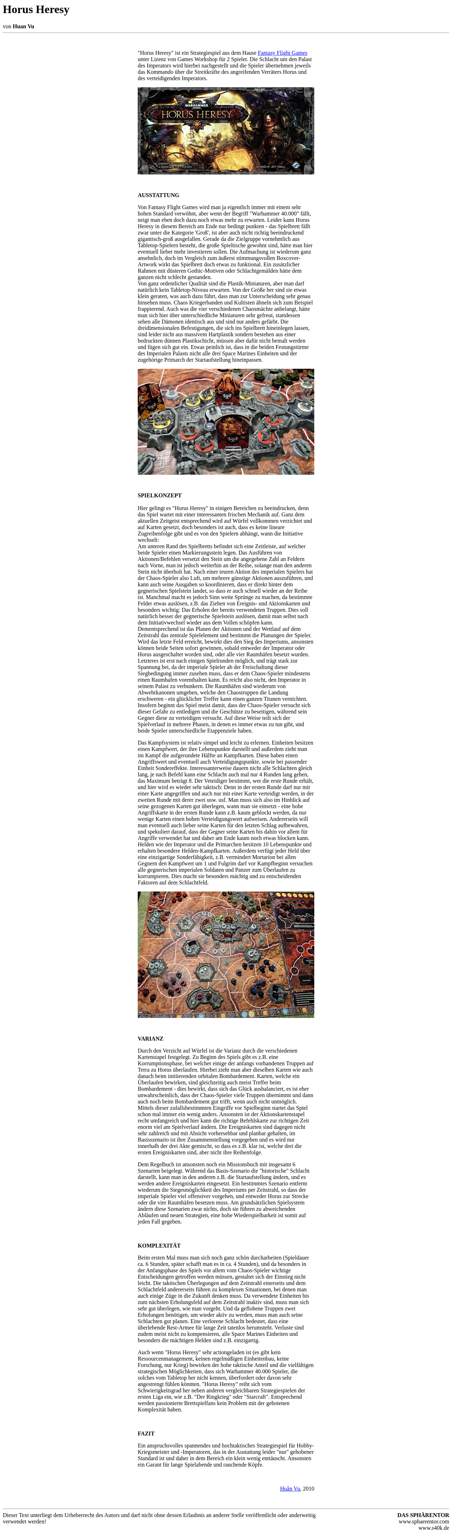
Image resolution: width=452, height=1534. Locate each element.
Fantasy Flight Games (282, 53)
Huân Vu (290, 1489)
